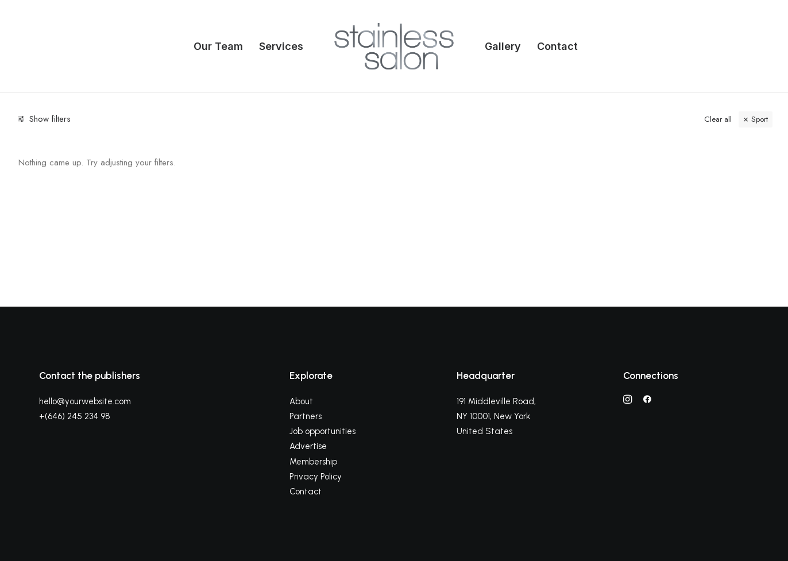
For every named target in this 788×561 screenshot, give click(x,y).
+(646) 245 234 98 (74, 416)
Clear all (718, 119)
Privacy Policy (315, 476)
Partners (305, 416)
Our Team (218, 46)
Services (281, 46)
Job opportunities (322, 431)
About (301, 401)
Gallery (503, 46)
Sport (759, 119)
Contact (557, 46)
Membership (313, 461)
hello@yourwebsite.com (85, 401)
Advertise (308, 446)
